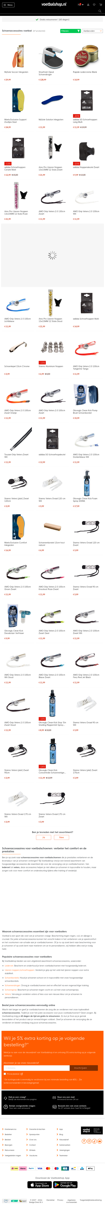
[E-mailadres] (37, 1068)
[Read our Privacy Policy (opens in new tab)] (22, 1074)
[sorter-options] (92, 31)
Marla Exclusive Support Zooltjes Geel (15, 120)
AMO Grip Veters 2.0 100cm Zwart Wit (86, 632)
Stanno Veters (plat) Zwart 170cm (85, 771)
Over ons (32, 1140)
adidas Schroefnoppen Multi (86, 319)
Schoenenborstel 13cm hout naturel (52, 543)
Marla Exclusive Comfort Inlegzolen (15, 543)
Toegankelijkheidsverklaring (91, 1200)
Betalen (8, 1140)
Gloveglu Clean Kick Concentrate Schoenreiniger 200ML (52, 771)
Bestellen (8, 1134)
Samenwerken (64, 1145)
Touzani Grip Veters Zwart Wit (16, 455)
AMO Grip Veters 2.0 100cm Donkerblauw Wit (86, 455)
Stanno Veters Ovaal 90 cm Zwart (85, 588)
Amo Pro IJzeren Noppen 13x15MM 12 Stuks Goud (50, 320)
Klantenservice (10, 1129)
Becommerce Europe (6, 1201)
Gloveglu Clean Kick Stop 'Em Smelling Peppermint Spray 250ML (52, 723)
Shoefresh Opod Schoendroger (46, 73)
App (61, 1129)
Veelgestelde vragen (13, 1156)
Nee (61, 837)
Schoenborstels (12, 978)
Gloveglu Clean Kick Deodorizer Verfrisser (14, 632)
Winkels (32, 1150)
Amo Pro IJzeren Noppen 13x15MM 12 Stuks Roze (16, 212)
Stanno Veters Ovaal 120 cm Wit (52, 499)
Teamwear (63, 1156)
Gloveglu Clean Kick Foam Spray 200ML (85, 499)
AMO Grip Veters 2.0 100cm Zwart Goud (17, 723)
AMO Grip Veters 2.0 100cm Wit (86, 212)
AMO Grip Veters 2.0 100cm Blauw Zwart (52, 676)
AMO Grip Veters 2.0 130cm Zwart (52, 212)
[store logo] (52, 4)
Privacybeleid (13, 1074)
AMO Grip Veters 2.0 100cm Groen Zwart (17, 588)
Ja (43, 837)
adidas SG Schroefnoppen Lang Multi (85, 120)
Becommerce (15, 1201)
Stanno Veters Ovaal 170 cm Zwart (52, 815)
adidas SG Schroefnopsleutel (52, 454)
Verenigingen (64, 1150)
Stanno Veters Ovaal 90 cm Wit (85, 723)
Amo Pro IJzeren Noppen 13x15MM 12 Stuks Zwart (50, 168)
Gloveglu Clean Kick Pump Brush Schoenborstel (85, 411)
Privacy (60, 1200)
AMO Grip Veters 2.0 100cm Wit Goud (17, 676)
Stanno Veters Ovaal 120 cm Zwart (86, 543)
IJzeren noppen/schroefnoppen (19, 970)
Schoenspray (11, 990)
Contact (32, 1145)
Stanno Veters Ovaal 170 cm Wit (17, 815)
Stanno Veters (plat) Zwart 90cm (16, 771)
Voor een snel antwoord (19, 1108)
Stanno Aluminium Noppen (51, 366)
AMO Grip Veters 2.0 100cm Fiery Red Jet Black (86, 676)
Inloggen (88, 4)
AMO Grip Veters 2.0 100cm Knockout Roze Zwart (52, 588)
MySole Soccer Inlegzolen (16, 72)
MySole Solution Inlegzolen (51, 119)
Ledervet (9, 965)
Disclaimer (50, 1200)
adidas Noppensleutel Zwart (86, 167)
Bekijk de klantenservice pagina (22, 1099)
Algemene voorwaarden (71, 1201)
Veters (8, 994)
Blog (61, 1134)
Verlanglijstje (94, 4)
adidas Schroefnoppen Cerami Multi (14, 168)
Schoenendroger (12, 985)
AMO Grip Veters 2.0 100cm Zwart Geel (52, 632)
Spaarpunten (34, 1134)
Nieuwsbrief (64, 1140)
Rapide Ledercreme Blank (85, 72)
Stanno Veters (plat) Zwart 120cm (16, 499)
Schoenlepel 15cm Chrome (16, 366)
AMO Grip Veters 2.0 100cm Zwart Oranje (17, 411)
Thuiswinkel (23, 1201)
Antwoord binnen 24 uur (67, 1099)
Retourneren (9, 1150)
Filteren (70, 31)
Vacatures (33, 1156)
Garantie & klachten (37, 1129)
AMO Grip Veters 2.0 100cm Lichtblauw (17, 320)
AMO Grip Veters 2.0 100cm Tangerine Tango (86, 367)
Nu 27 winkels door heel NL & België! (74, 1108)
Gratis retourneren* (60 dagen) (54, 19)
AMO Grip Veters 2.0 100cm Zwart (52, 411)
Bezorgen (8, 1145)
